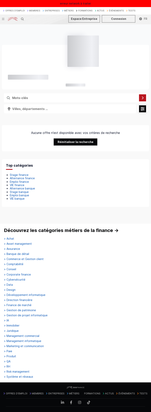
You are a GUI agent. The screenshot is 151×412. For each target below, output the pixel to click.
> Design (10, 289)
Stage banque (19, 192)
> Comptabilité (13, 264)
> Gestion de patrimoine (20, 310)
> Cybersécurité (14, 279)
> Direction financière (18, 300)
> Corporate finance (17, 274)
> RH (7, 366)
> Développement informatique (24, 294)
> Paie (8, 351)
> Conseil (10, 269)
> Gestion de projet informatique (26, 315)
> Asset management (18, 243)
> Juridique (11, 330)
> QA (7, 361)
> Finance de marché (17, 305)
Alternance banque (22, 188)
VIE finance (17, 185)
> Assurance (12, 248)
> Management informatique (22, 341)
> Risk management (16, 371)
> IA (6, 320)
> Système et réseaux (18, 376)
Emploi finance (19, 181)
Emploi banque (19, 195)
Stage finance (19, 174)
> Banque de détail (16, 254)
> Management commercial (21, 335)
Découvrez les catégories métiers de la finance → (61, 230)
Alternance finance (22, 178)
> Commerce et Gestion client (24, 259)
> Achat (9, 238)
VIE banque (17, 198)
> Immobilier (11, 325)
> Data (8, 284)
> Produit (10, 356)
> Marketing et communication (24, 346)
